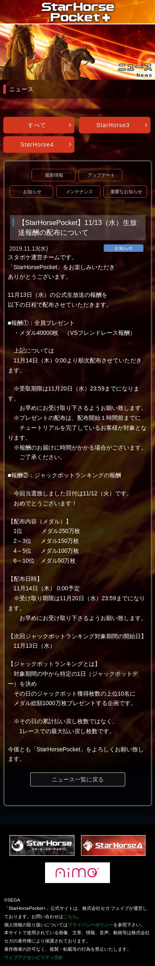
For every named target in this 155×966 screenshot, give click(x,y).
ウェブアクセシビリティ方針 (33, 957)
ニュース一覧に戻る (78, 779)
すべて (37, 125)
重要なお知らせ (126, 191)
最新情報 (54, 175)
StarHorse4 (37, 144)
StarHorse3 (113, 125)
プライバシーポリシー (90, 924)
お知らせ (32, 191)
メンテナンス (79, 191)
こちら (70, 916)
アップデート (101, 175)
